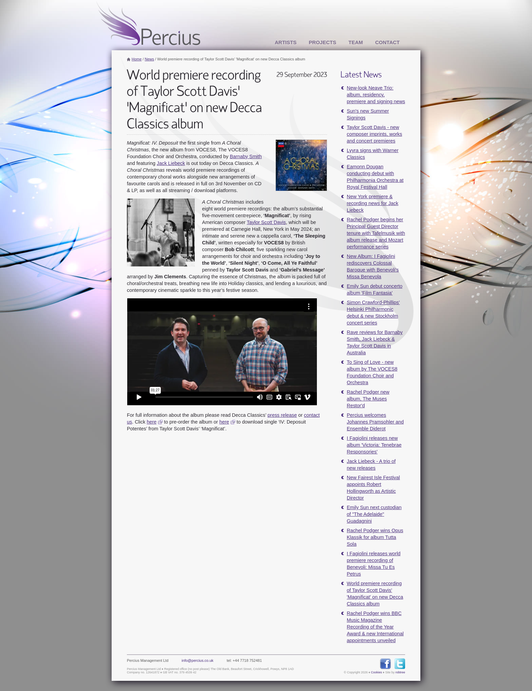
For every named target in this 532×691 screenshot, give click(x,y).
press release (282, 415)
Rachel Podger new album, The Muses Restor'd (368, 398)
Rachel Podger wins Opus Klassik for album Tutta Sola (375, 537)
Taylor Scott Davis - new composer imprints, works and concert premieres (374, 134)
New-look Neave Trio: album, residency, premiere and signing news (376, 94)
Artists (286, 42)
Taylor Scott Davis (266, 222)
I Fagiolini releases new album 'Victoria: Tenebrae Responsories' (374, 444)
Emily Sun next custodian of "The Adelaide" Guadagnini (374, 514)
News (149, 59)
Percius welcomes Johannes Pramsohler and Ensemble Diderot (375, 421)
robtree (400, 672)
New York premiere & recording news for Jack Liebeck (372, 203)
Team (355, 42)
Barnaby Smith (246, 156)
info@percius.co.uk (197, 660)
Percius (148, 23)
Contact (387, 42)
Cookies (376, 672)
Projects (322, 42)
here (151, 422)
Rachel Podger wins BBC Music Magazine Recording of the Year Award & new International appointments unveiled (375, 627)
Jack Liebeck (171, 163)
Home (136, 59)
